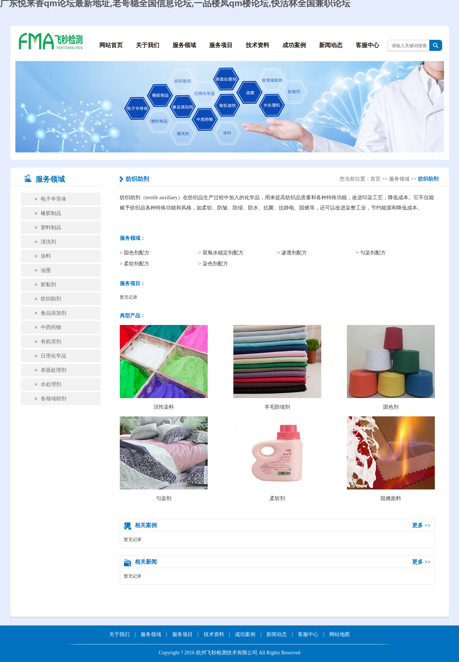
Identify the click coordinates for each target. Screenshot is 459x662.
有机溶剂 (51, 341)
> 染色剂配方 (213, 263)
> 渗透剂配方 (292, 253)
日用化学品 (53, 356)
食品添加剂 (53, 313)
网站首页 (111, 45)
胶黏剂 (48, 284)
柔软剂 (277, 458)
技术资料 (257, 45)
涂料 (46, 256)
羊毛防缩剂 (277, 367)
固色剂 (391, 367)
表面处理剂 (53, 370)
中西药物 (51, 327)
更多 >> (421, 525)
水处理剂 (51, 384)
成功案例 (294, 45)
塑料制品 (51, 227)
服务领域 (184, 45)
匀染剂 (164, 458)
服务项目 (221, 45)
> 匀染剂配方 (371, 253)
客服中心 (367, 45)
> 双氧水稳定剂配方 (221, 253)
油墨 (46, 270)
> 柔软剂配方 (134, 263)
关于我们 (147, 45)
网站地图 (339, 634)
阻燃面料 (391, 458)
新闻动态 (331, 45)
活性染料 (164, 367)
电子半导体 (53, 199)
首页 (375, 179)
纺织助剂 (51, 299)
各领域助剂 (53, 398)
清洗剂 (48, 242)
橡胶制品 (51, 213)
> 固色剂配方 (134, 253)
